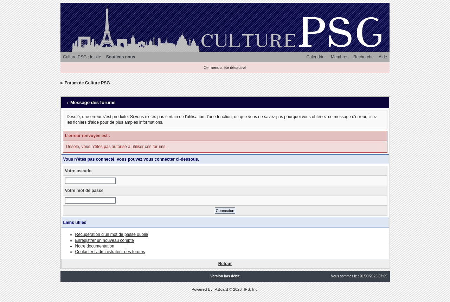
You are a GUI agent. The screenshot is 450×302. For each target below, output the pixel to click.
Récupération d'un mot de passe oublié (111, 234)
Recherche (363, 56)
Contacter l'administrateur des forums (110, 251)
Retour (225, 263)
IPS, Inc (250, 289)
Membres (339, 56)
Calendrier (316, 56)
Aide (383, 56)
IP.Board (220, 289)
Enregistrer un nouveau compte (104, 240)
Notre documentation (94, 246)
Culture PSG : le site (82, 56)
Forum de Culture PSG (87, 83)
